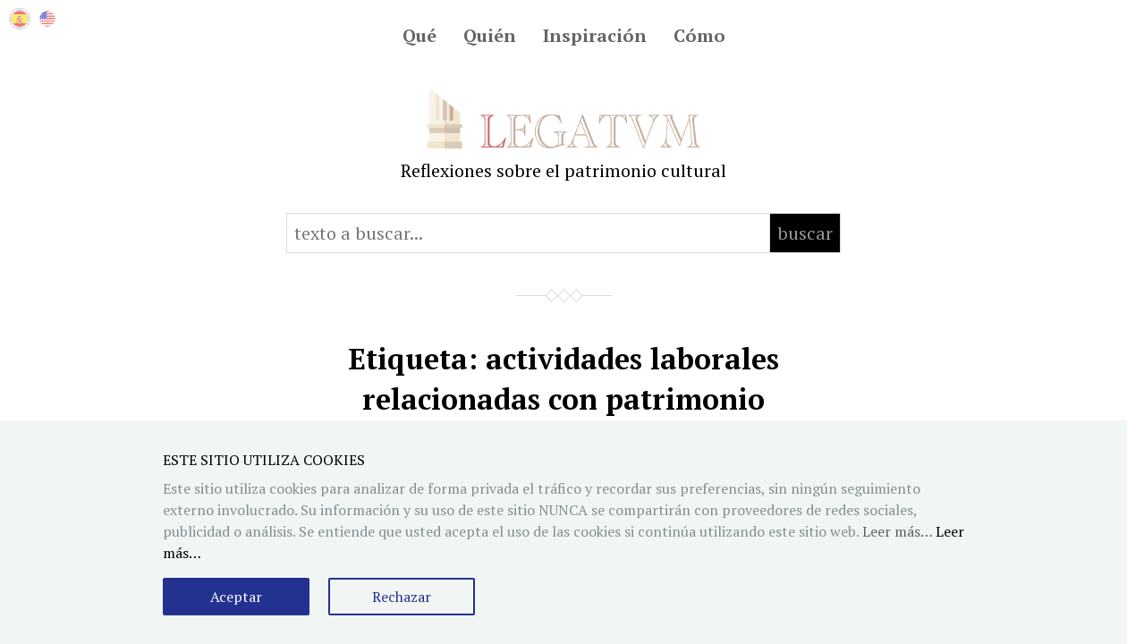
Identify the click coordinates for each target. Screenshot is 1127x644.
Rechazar (401, 596)
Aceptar (236, 596)
